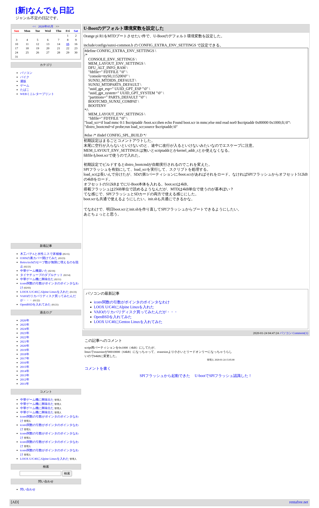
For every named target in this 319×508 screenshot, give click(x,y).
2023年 (24, 333)
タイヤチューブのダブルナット (41, 275)
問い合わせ (27, 489)
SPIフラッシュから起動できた (165, 376)
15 (67, 44)
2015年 (24, 367)
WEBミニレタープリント (37, 94)
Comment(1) (300, 333)
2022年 (24, 337)
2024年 (24, 329)
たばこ (24, 89)
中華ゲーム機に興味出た (37, 279)
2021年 (24, 341)
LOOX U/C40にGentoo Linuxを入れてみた (128, 322)
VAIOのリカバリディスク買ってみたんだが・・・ (136, 312)
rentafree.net (298, 502)
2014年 (24, 371)
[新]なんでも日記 (44, 10)
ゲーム (24, 85)
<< (34, 26)
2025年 (24, 324)
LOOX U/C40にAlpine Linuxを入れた (44, 292)
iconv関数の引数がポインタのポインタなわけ (132, 302)
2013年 (24, 375)
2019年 (24, 350)
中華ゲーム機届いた (34, 270)
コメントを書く (98, 368)
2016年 (24, 362)
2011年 (24, 383)
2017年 (24, 358)
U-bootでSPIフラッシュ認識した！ (223, 376)
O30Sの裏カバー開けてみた (39, 258)
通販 (23, 81)
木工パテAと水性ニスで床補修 (41, 254)
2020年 (24, 345)
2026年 (24, 320)
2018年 (24, 354)
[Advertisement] (46, 169)
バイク (24, 77)
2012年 (24, 379)
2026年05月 (45, 26)
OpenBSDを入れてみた (35, 304)
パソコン (26, 73)
